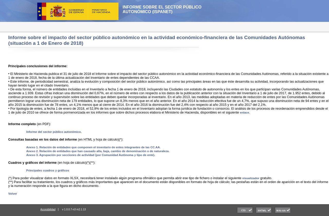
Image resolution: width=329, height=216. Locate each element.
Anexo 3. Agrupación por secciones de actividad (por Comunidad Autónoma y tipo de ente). (90, 155)
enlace (244, 112)
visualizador (251, 178)
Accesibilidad (48, 209)
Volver (12, 193)
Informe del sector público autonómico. (54, 131)
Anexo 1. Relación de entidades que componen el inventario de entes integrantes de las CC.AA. (93, 147)
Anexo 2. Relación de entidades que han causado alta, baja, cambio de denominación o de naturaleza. (97, 151)
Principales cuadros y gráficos (47, 170)
